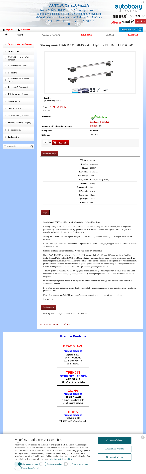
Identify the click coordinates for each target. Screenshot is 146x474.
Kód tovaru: (45, 135)
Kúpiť (62, 142)
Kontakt (133, 35)
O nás (20, 35)
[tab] (49, 153)
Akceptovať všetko (114, 440)
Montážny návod (53, 101)
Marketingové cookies (31, 468)
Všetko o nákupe (50, 35)
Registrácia (11, 29)
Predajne (86, 35)
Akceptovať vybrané (114, 448)
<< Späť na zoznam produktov (55, 324)
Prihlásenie (25, 29)
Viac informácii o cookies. (61, 459)
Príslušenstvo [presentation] (48, 307)
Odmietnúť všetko (114, 457)
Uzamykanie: (82, 187)
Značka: (84, 164)
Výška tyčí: (83, 199)
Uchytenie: (83, 179)
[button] (133, 72)
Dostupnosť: (46, 117)
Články (110, 35)
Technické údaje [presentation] (49, 154)
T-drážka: (84, 203)
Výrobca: (84, 160)
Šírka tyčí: (83, 195)
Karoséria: (83, 172)
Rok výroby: (83, 176)
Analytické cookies (54, 464)
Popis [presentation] (45, 213)
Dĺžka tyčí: (83, 191)
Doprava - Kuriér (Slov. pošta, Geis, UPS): (56, 126)
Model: (85, 168)
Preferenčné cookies (80, 464)
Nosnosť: (84, 183)
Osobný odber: (46, 131)
